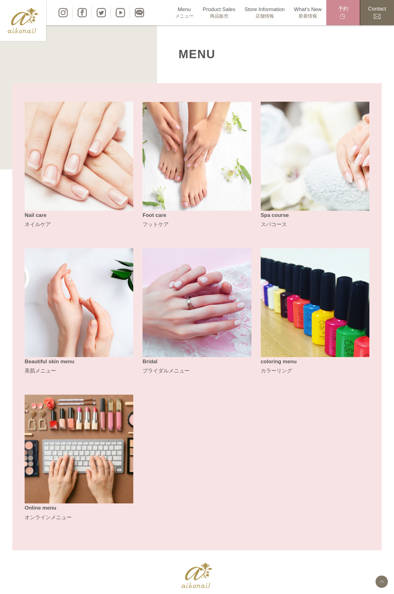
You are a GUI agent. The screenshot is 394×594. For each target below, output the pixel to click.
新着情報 (191, 583)
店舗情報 (166, 583)
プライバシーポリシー (229, 583)
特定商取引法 (272, 583)
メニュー (117, 583)
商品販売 (141, 583)
